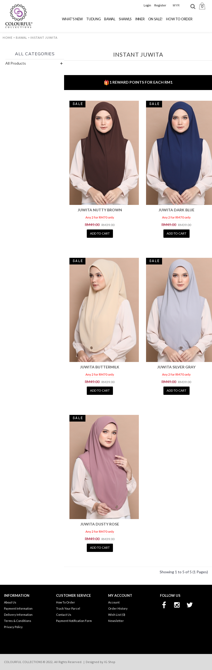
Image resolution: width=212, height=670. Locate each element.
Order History (118, 608)
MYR (176, 5)
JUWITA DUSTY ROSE (99, 524)
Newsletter (116, 620)
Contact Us (63, 614)
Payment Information (18, 608)
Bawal (21, 37)
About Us (10, 602)
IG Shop (109, 662)
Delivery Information (18, 614)
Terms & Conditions (17, 620)
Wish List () (116, 614)
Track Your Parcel (68, 608)
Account (114, 602)
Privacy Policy (13, 627)
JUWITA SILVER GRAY (176, 367)
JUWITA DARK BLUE (176, 210)
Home (8, 37)
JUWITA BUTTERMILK (99, 367)
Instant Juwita (43, 37)
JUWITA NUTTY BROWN (100, 210)
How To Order (65, 602)
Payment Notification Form (74, 620)
